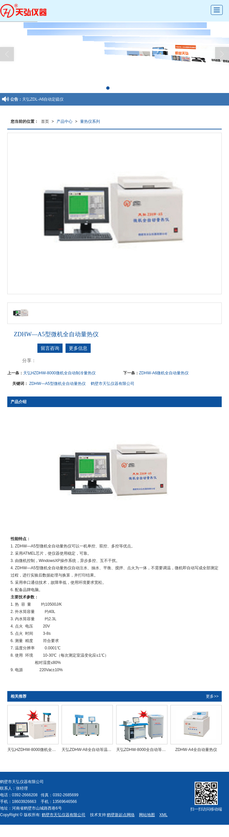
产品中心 (64, 121)
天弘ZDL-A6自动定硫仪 (43, 99)
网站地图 (147, 815)
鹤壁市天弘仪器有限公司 (112, 383)
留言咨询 (50, 348)
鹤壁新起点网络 (121, 815)
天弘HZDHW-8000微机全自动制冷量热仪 (59, 373)
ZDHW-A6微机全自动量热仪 (164, 373)
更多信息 (78, 348)
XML (164, 815)
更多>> (212, 696)
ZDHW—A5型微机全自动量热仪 (57, 383)
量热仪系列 (90, 121)
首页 (45, 121)
